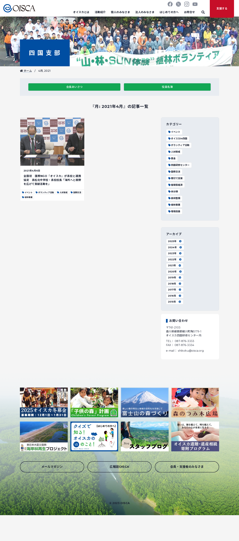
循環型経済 (175, 184)
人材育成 (174, 151)
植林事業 (174, 204)
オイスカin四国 (177, 138)
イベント (174, 131)
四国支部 (45, 53)
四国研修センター (179, 165)
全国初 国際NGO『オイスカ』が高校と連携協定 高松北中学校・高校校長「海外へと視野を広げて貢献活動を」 (52, 180)
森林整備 (174, 198)
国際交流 (174, 171)
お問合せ (189, 12)
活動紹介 (100, 12)
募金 (172, 158)
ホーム (26, 70)
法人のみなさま (144, 12)
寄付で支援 (175, 178)
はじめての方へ (169, 12)
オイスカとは (81, 12)
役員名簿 (167, 86)
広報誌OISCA (119, 467)
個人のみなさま (120, 12)
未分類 (173, 191)
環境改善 (174, 211)
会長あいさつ (74, 86)
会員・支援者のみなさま (187, 467)
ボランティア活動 (178, 145)
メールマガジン (52, 467)
